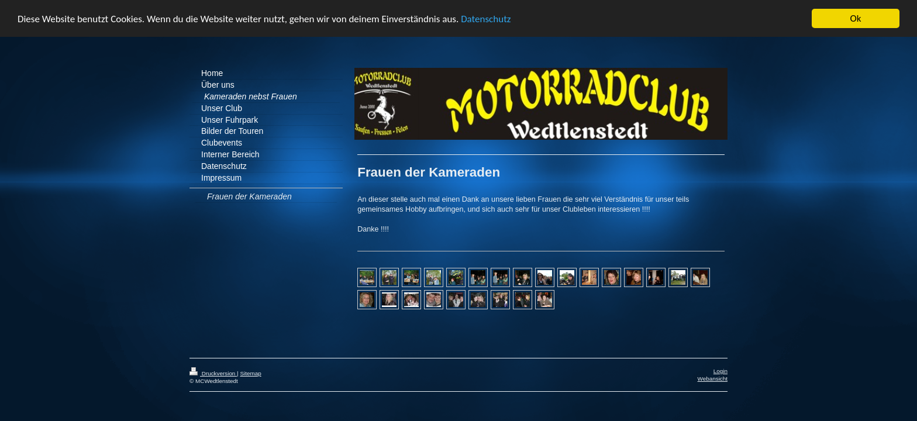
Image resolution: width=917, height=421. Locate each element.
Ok (855, 17)
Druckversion (213, 371)
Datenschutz (486, 17)
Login (720, 369)
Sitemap (250, 371)
